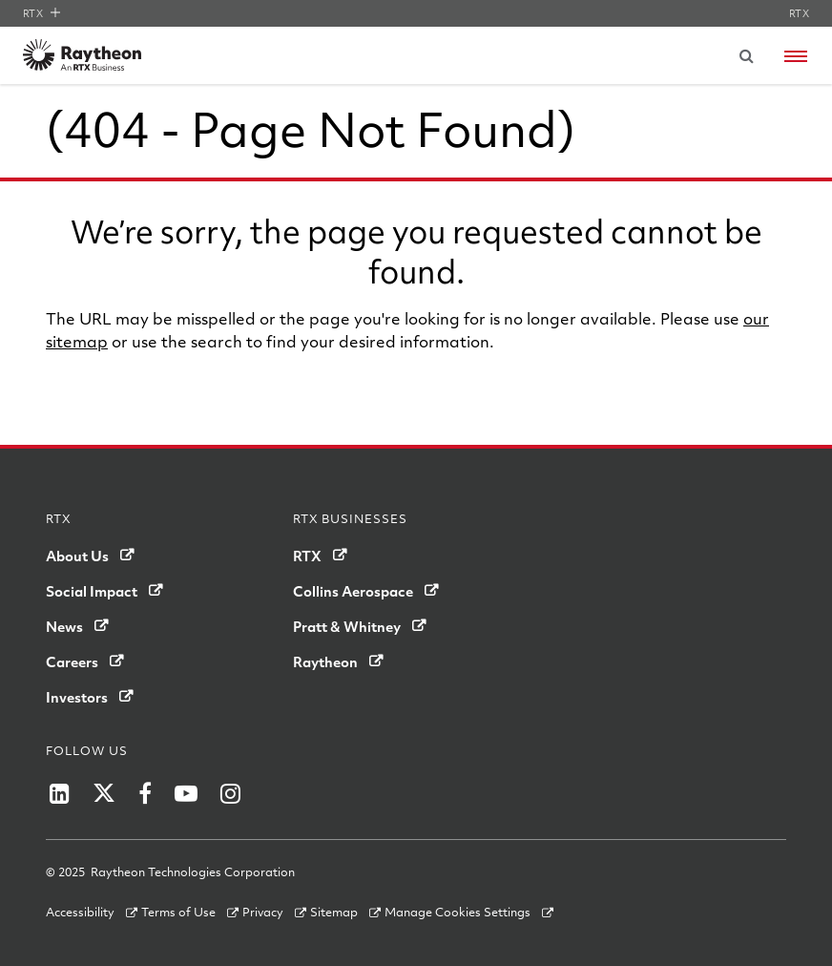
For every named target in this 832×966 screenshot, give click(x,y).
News (64, 626)
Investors (77, 696)
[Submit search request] (746, 55)
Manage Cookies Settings (457, 911)
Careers (72, 661)
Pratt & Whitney (347, 626)
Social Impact (91, 590)
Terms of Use (178, 911)
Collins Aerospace (353, 590)
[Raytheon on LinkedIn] (59, 793)
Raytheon (325, 661)
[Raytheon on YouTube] (186, 793)
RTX (41, 13)
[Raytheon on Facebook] (145, 793)
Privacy (262, 911)
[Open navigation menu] (796, 56)
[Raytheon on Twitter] (104, 793)
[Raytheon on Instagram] (230, 793)
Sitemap (334, 911)
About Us (77, 555)
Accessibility (80, 911)
